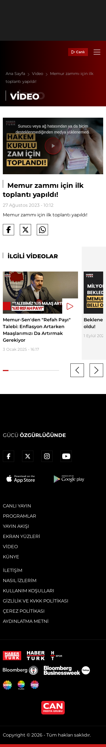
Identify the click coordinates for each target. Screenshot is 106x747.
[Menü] (97, 52)
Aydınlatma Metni (26, 621)
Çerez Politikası (24, 611)
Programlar (19, 516)
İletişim (12, 570)
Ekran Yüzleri (21, 536)
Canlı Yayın (17, 506)
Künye (11, 556)
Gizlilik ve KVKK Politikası (35, 601)
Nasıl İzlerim (19, 580)
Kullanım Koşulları (28, 590)
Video (41, 73)
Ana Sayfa (19, 73)
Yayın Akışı (16, 526)
